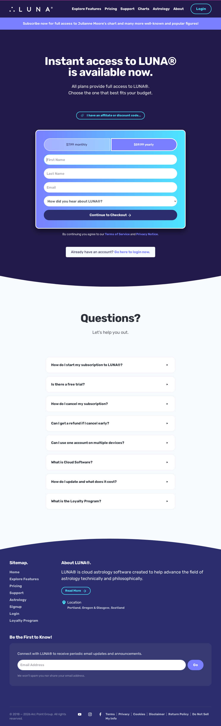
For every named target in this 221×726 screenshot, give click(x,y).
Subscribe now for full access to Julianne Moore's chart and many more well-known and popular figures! (110, 23)
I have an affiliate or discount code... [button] (110, 115)
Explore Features (24, 579)
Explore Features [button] (86, 9)
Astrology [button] (161, 9)
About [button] (178, 9)
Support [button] (127, 9)
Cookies (139, 714)
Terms (110, 714)
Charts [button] (143, 9)
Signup (15, 607)
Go (195, 665)
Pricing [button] (111, 9)
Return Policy (178, 714)
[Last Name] (110, 173)
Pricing (15, 586)
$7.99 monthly (75, 144)
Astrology (18, 600)
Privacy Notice (147, 234)
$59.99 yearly (142, 144)
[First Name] (110, 159)
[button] (110, 365)
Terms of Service (117, 234)
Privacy (123, 714)
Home (14, 572)
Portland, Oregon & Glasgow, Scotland (96, 608)
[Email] (110, 187)
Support (16, 593)
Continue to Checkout (111, 215)
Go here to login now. (132, 252)
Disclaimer (157, 714)
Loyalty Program (23, 620)
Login (201, 9)
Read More (76, 591)
